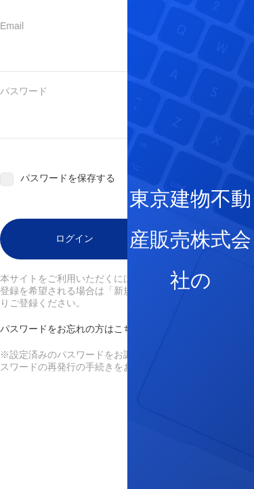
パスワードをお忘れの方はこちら (71, 328)
